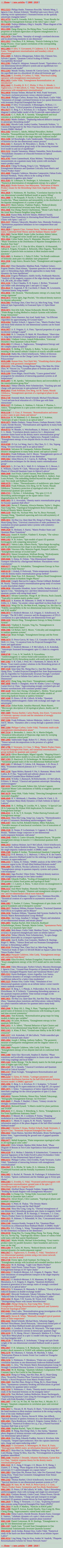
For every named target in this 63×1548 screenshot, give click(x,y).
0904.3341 (5, 1189)
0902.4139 (5, 1340)
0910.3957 (5, 329)
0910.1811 (5, 390)
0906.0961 (5, 918)
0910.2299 (5, 373)
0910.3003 (5, 344)
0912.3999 (5, 29)
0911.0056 (5, 293)
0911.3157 (5, 222)
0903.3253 (5, 1265)
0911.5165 (5, 144)
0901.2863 (5, 1472)
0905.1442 (5, 1062)
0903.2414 (5, 1272)
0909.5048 (5, 473)
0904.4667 (5, 1128)
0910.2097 (5, 381)
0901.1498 (5, 1509)
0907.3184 (5, 727)
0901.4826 (5, 1438)
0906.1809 (5, 867)
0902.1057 (5, 1409)
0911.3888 (5, 197)
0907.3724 (5, 705)
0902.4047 (5, 1348)
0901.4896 (5, 1431)
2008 (30, 2)
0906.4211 (5, 818)
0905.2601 (5, 1016)
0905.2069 (5, 1047)
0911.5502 (5, 132)
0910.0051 (5, 454)
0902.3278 (5, 1353)
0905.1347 (5, 1067)
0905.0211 (5, 1111)
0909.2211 (5, 534)
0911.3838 (5, 215)
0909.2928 (5, 530)
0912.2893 (5, 48)
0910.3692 (5, 339)
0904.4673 (5, 1121)
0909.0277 (5, 566)
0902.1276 (5, 1394)
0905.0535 (5, 1106)
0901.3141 (5, 1465)
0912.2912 (5, 41)
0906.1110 (5, 896)
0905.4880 (5, 930)
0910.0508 (5, 444)
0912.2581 (5, 63)
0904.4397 (5, 1145)
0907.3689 (5, 713)
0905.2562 (5, 1020)
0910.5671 (5, 298)
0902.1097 (5, 1401)
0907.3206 (5, 720)
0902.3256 (5, 1360)
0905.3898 (5, 967)
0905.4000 (5, 959)
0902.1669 (5, 1382)
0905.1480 (5, 1055)
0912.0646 (5, 97)
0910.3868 (5, 334)
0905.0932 (5, 1096)
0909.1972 (5, 554)
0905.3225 (5, 981)
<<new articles (18, 2)
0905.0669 (5, 1101)
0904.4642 (5, 1133)
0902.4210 (5, 1333)
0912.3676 (5, 36)
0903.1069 (5, 1304)
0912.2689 (5, 56)
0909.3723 (5, 493)
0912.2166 (5, 75)
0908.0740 (5, 654)
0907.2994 (5, 740)
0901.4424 (5, 1445)
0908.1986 (5, 630)
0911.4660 (5, 173)
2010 (36, 2)
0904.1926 (5, 1213)
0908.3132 (5, 605)
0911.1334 (5, 276)
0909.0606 (5, 559)
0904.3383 (5, 1182)
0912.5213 (5, 9)
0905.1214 (5, 1077)
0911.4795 (5, 158)
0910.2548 (5, 354)
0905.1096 (5, 1084)
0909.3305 (5, 505)
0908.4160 (5, 581)
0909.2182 (5, 539)
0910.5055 (5, 317)
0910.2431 (5, 366)
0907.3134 (5, 732)
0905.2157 (5, 1035)
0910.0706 (5, 437)
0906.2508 (5, 852)
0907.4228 (5, 691)
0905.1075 (5, 1089)
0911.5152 (5, 151)
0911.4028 (5, 193)
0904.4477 (5, 1140)
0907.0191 (5, 786)
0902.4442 (5, 1321)
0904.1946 (5, 1208)
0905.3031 (5, 998)
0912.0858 (5, 92)
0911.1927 (5, 266)
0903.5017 (5, 1252)
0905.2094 (5, 1040)
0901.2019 (5, 1502)
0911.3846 (5, 210)
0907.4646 (5, 683)
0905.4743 (5, 935)
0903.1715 (5, 1289)
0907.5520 (5, 669)
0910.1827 (5, 385)
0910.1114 (5, 417)
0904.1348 (5, 1223)
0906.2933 (5, 845)
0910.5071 (5, 310)
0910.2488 (5, 361)
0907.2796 (5, 747)
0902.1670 (5, 1375)
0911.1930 (5, 261)
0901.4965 (5, 1421)
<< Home (5, 2)
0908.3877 (5, 596)
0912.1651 (5, 80)
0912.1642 (5, 85)
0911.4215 (5, 185)
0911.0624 (5, 288)
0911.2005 (5, 256)
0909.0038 (5, 576)
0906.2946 (5, 837)
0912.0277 (5, 110)
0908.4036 (5, 588)
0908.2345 (5, 625)
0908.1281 (5, 647)
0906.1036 (5, 913)
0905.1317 (5, 1072)
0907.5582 (5, 661)
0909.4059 (5, 486)
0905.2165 (5, 1030)
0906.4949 (5, 798)
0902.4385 (5, 1328)
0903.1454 (5, 1299)
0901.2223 (5, 1484)
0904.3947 (5, 1167)
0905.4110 (5, 947)
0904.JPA (5, 1228)
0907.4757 (5, 681)
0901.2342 (5, 1480)
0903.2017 (5, 1279)
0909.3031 (5, 520)
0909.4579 (5, 483)
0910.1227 (5, 405)
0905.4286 (5, 940)
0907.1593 (5, 759)
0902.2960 (5, 1370)
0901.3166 (5, 1458)
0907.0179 (5, 793)
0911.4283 (5, 180)
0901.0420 (5, 1531)
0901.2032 (5, 1494)
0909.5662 (5, 459)
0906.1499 (5, 884)
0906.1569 (5, 879)
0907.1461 (5, 764)
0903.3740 (5, 1260)
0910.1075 (5, 422)
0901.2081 (5, 1489)
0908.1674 (5, 639)
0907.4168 (5, 698)
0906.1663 (5, 874)
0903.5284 (5, 1248)
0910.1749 (5, 398)
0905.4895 (5, 923)
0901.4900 (5, 1428)
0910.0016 (5, 449)
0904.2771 (5, 1199)
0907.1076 (5, 779)
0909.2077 (5, 544)
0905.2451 (5, 1025)
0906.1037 (5, 908)
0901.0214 (5, 1538)
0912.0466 (5, 105)
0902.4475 (5, 1316)
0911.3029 (5, 229)
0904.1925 (5, 1218)
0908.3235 (5, 600)
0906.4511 (5, 813)
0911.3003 (5, 234)
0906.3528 (5, 830)
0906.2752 (5, 854)
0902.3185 (5, 1365)
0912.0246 (5, 114)
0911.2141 (5, 246)
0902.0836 (5, 1416)
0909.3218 (5, 512)
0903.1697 (5, 1294)
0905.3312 (5, 974)
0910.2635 (5, 349)
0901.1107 (5, 1526)
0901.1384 (5, 1514)
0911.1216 (5, 283)
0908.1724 (5, 635)
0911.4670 (5, 166)
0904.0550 (5, 1233)
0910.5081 (5, 302)
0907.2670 (5, 754)
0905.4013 (5, 954)
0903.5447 (5, 1240)
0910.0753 (5, 429)
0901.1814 (5, 1506)
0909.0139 (5, 571)
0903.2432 (5, 1267)
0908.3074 (5, 613)
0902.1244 (5, 1389)
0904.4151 (5, 1160)
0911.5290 (5, 139)
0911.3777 (5, 205)
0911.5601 (5, 124)
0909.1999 (5, 549)
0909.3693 (5, 500)
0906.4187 (5, 823)
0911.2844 (5, 239)
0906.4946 (5, 806)
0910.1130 (5, 412)
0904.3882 (5, 1174)
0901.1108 (5, 1521)
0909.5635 (5, 466)
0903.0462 (5, 1311)
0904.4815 (5, 1116)
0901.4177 (5, 1450)
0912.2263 (5, 70)
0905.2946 (5, 1008)
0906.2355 (5, 862)
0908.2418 (5, 620)
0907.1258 (5, 771)
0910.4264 (5, 322)
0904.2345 (5, 1204)
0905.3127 (5, 989)
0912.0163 (5, 119)
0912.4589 (5, 24)
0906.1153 (5, 889)
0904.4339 (5, 1152)
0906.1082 (5, 903)
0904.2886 (5, 1194)
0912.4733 (5, 19)
